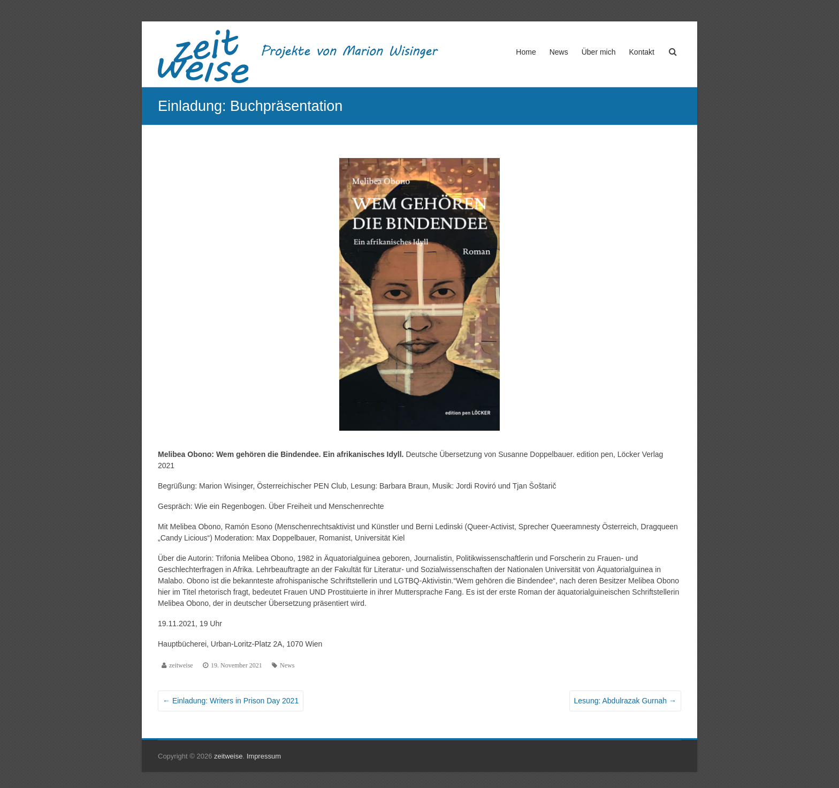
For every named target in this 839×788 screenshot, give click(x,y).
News (559, 52)
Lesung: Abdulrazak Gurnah (625, 700)
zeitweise (181, 665)
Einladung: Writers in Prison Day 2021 (231, 700)
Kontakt (641, 52)
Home (526, 52)
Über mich (599, 52)
